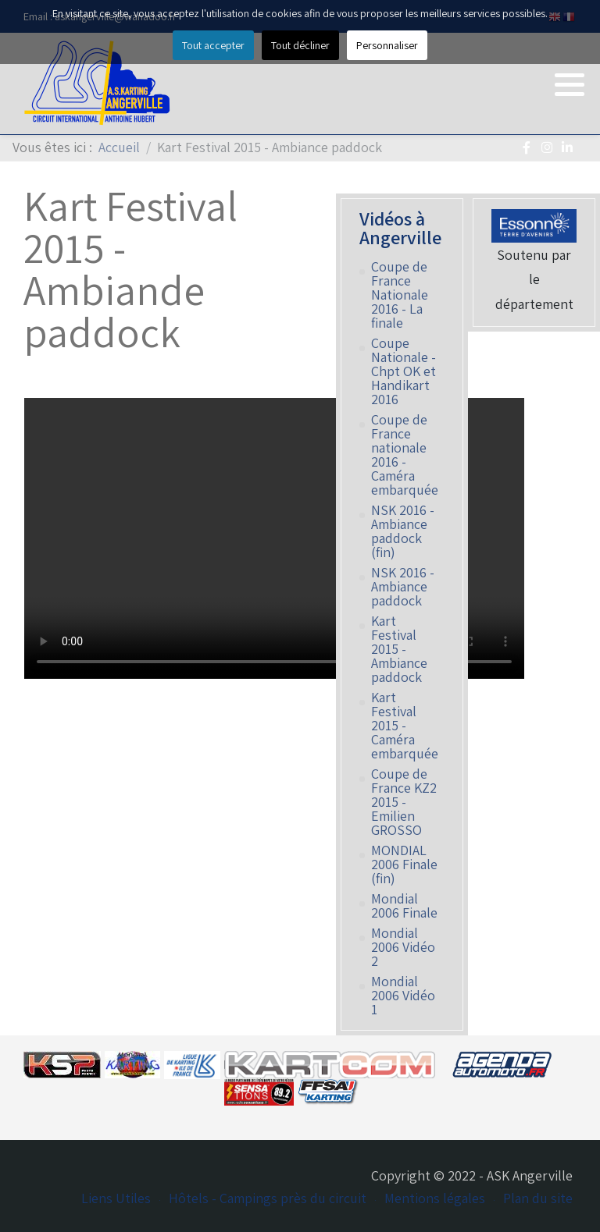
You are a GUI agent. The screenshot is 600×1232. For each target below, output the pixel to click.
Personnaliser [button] (387, 45)
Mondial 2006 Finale (404, 906)
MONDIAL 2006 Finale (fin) (404, 864)
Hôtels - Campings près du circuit (267, 1198)
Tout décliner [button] (300, 45)
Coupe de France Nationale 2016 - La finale (399, 295)
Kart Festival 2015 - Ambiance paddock (399, 649)
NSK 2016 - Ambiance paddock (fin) (402, 531)
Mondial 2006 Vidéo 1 (403, 996)
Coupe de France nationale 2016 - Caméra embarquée (404, 455)
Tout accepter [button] (213, 45)
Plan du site (538, 1198)
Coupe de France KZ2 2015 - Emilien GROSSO (404, 802)
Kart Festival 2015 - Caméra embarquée (404, 726)
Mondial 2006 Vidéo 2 (403, 947)
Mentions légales (434, 1198)
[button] (569, 84)
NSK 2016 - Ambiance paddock (402, 587)
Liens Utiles (116, 1198)
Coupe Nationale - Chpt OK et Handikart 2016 (403, 371)
